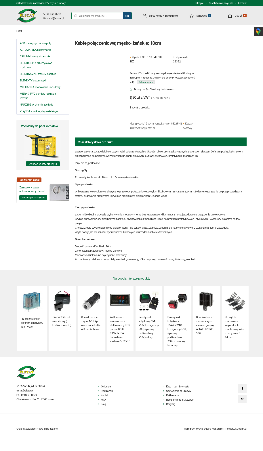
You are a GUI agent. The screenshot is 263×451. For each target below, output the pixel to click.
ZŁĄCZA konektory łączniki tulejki (39, 111)
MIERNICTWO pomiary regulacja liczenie (38, 96)
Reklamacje (172, 395)
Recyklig (170, 404)
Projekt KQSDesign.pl (235, 428)
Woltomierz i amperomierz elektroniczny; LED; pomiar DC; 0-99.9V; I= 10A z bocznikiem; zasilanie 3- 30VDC (120, 329)
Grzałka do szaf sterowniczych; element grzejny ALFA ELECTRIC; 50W (205, 325)
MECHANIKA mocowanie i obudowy (40, 87)
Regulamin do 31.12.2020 (180, 399)
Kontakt (242, 3)
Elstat (19, 31)
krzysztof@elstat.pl (144, 128)
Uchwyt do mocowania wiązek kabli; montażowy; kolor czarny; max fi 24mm (234, 327)
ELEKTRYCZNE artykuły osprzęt (38, 74)
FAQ (103, 399)
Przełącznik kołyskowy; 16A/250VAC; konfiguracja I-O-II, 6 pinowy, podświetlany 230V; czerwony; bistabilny (177, 331)
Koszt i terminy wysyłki (221, 3)
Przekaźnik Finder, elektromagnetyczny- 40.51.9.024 (32, 322)
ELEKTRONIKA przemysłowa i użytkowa (36, 65)
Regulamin (107, 390)
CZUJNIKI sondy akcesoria (35, 56)
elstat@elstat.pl (55, 18)
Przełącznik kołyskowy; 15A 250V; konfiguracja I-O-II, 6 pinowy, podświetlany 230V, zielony (149, 327)
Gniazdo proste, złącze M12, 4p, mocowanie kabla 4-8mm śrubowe (90, 323)
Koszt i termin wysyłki (177, 386)
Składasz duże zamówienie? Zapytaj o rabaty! (41, 3)
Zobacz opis (145, 82)
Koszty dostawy (188, 125)
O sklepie (198, 3)
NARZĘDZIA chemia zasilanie (36, 104)
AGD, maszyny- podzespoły (35, 43)
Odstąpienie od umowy (178, 390)
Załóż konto (155, 15)
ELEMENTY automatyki (32, 80)
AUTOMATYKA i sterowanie (35, 49)
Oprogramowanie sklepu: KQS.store (203, 428)
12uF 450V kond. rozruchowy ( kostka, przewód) (61, 321)
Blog (103, 404)
